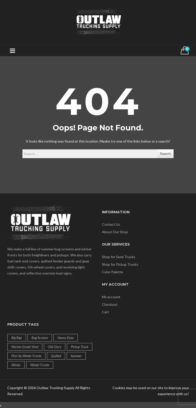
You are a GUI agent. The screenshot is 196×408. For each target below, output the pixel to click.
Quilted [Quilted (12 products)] (56, 356)
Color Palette (112, 272)
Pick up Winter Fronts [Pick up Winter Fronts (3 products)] (26, 356)
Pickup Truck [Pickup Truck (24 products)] (79, 347)
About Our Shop (115, 232)
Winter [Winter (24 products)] (16, 365)
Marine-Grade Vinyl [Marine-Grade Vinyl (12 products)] (24, 347)
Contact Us (111, 224)
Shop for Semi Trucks (118, 257)
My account (111, 297)
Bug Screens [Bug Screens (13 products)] (40, 338)
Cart (105, 312)
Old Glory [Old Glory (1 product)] (54, 347)
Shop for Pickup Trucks (120, 264)
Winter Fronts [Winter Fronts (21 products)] (39, 365)
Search (165, 153)
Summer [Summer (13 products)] (76, 356)
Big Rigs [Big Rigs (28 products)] (16, 338)
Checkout (110, 304)
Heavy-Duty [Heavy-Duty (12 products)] (66, 338)
